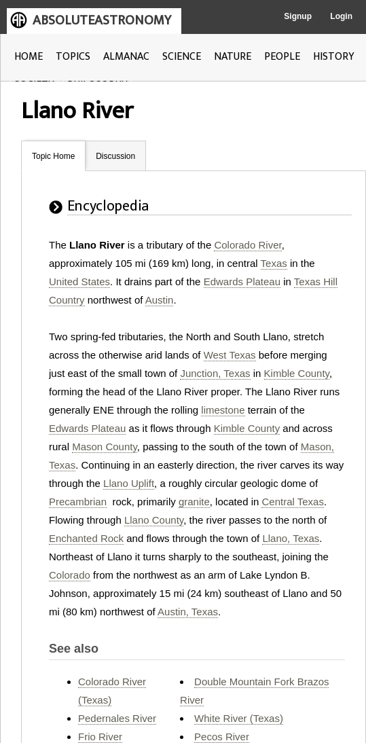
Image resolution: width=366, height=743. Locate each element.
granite (194, 501)
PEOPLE (282, 57)
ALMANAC (126, 57)
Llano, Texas (290, 538)
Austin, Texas (188, 611)
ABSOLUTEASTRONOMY (102, 20)
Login (341, 16)
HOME (28, 57)
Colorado (69, 575)
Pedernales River (117, 718)
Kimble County (296, 373)
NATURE (232, 57)
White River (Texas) (238, 718)
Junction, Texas (215, 373)
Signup (298, 16)
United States (79, 281)
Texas (274, 263)
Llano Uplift (128, 483)
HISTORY (333, 57)
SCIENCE (181, 57)
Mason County (104, 446)
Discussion (115, 156)
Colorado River (247, 245)
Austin (159, 300)
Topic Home (53, 156)
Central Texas (292, 501)
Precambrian (78, 501)
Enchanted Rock (86, 538)
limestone (222, 410)
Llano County (153, 520)
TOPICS (73, 57)
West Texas (230, 355)
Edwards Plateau (242, 281)
